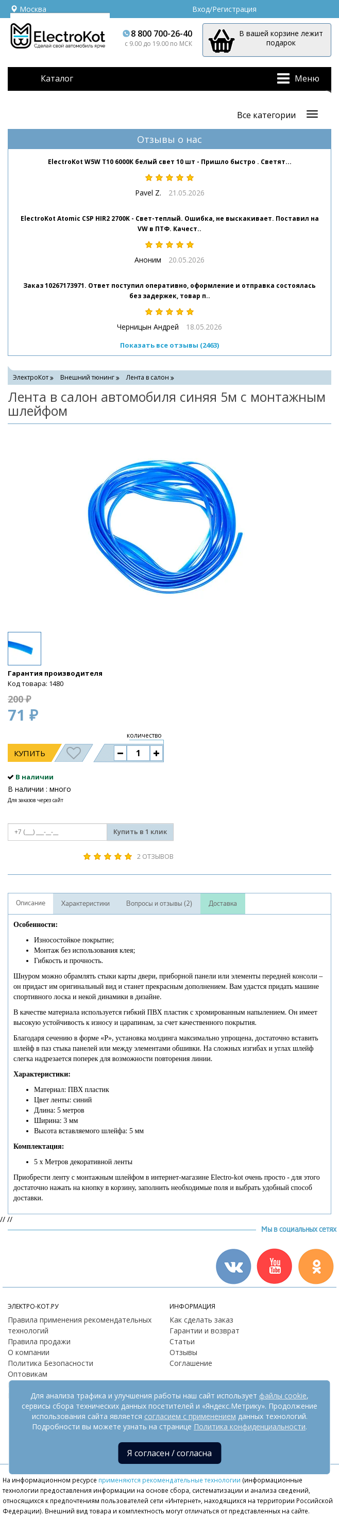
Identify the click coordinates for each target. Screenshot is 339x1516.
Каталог (57, 78)
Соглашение (191, 1363)
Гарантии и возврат (205, 1330)
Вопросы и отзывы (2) (159, 904)
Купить (29, 753)
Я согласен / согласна (169, 1453)
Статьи (182, 1341)
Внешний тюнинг (87, 377)
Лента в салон (147, 377)
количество (144, 735)
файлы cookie (283, 1395)
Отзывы (183, 1352)
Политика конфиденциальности (250, 1426)
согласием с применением (190, 1416)
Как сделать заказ (201, 1320)
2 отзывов (155, 856)
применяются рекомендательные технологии (169, 1480)
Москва (28, 9)
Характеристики (85, 904)
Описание (30, 903)
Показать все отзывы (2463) (169, 345)
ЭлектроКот (30, 377)
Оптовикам (27, 1374)
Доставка (223, 904)
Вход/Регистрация (224, 9)
